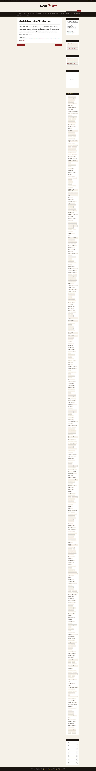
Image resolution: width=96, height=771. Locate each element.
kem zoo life (70, 408)
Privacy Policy (50, 769)
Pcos (74, 549)
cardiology (70, 218)
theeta (69, 685)
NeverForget (70, 508)
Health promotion (71, 349)
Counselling (70, 241)
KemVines (74, 432)
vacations (70, 710)
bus (68, 216)
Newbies (75, 510)
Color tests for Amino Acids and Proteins (72, 238)
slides (73, 644)
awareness (70, 174)
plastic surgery (74, 573)
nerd (74, 502)
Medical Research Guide (72, 485)
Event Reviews (70, 276)
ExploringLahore (71, 283)
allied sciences (74, 145)
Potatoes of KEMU (71, 581)
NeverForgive (70, 510)
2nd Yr (75, 117)
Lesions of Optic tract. (72, 448)
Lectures (62, 13)
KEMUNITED (70, 432)
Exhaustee (70, 279)
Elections (70, 270)
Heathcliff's (70, 351)
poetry (69, 575)
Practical (70, 583)
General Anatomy (71, 308)
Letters (73, 450)
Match (74, 467)
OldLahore (70, 517)
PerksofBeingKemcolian (72, 552)
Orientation (70, 523)
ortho (69, 527)
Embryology (74, 272)
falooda (73, 287)
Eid (76, 268)
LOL (74, 456)
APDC (74, 156)
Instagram (93, 0)
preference (70, 592)
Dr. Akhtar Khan (71, 260)
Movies (69, 500)
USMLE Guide (70, 706)
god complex (70, 314)
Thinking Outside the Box (72, 687)
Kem (48, 6)
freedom (69, 302)
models (69, 498)
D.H (74, 243)
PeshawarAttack (70, 554)
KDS (74, 400)
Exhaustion (75, 279)
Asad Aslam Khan (71, 168)
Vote (69, 717)
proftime (69, 604)
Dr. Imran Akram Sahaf (72, 262)
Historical (70, 360)
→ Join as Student (70, 43)
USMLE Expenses (74, 704)
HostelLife (70, 366)
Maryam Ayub (70, 467)
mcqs (69, 475)
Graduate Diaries (71, 323)
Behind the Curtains (71, 185)
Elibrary (69, 272)
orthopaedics (73, 527)
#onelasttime (70, 98)
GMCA (72, 312)
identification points (72, 372)
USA (72, 702)
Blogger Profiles (71, 203)
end (68, 274)
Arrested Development (72, 164)
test (69, 681)
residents (70, 623)
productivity (70, 600)
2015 (69, 109)
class (74, 229)
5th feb (72, 124)
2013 (69, 105)
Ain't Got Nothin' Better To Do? (72, 141)
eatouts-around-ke (71, 268)
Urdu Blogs (73, 700)
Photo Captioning (71, 560)
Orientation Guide (71, 525)
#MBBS (74, 96)
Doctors (75, 253)
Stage (69, 657)
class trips (70, 233)
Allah (69, 145)
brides (75, 210)
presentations (70, 596)
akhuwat (69, 143)
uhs (68, 694)
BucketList (75, 214)
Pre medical (74, 590)
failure (69, 287)
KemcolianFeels (70, 419)
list (69, 456)
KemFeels (75, 421)
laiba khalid (70, 443)
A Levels (74, 126)
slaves (69, 644)
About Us (27, 15)
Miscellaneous (74, 497)
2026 (68, 742)
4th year (74, 122)
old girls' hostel (71, 516)
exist (69, 281)
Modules (73, 498)
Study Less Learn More (72, 670)
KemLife (49, 13)
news (69, 512)
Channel (75, 222)
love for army (70, 458)
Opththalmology (70, 521)
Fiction (69, 291)
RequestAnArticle (71, 613)
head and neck (70, 347)
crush (72, 243)
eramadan (74, 274)
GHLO (69, 312)
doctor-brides (70, 253)
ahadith (72, 138)
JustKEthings (70, 396)
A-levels (69, 128)
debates (69, 245)
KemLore (57, 13)
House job (75, 366)
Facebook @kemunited (71, 58)
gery (74, 310)
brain (74, 208)
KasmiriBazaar (70, 400)
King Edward (70, 434)
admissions (70, 136)
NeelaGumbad (70, 502)
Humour (69, 370)
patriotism (70, 549)
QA (72, 606)
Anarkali (69, 152)
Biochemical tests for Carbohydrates (72, 190)
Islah (69, 389)
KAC (74, 396)
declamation (74, 245)
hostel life (70, 364)
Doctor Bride (70, 251)
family (69, 289)
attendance (70, 172)
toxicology (70, 691)
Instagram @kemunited (71, 61)
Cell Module (70, 222)
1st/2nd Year (70, 103)
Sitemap (56, 769)
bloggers (69, 205)
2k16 (69, 113)
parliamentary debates (72, 540)
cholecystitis (70, 227)
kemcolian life (70, 415)
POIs (72, 575)
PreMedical (75, 592)
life (72, 452)
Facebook (88, 0)
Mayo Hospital (70, 471)
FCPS (72, 289)
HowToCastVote (70, 368)
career (74, 218)
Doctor (74, 249)
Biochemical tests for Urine (72, 195)
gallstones (70, 306)
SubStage (74, 672)
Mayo (76, 469)
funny (72, 304)
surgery (73, 675)
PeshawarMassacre (71, 556)
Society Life (70, 647)
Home (16, 13)
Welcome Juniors (71, 723)
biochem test (70, 187)
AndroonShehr (74, 154)
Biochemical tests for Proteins (72, 192)
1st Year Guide (70, 101)
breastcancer (70, 210)
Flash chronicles (71, 298)
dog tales (70, 255)
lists (72, 456)
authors (74, 172)
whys (74, 729)
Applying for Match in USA (72, 161)
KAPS (69, 398)
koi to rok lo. (73, 439)
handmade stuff (70, 343)
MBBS (75, 471)
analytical (74, 150)
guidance (69, 330)
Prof (74, 600)
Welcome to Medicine (71, 725)
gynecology (70, 341)
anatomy (74, 152)
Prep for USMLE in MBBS (72, 594)
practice (69, 585)
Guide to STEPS (70, 337)
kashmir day (73, 398)
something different (71, 651)
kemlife (75, 425)
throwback (70, 689)
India (69, 381)
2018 (68, 752)
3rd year (69, 122)
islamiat (72, 389)
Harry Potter (70, 345)
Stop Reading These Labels (71, 659)
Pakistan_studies (71, 535)
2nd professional (74, 113)
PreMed (53, 13)
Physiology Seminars (71, 566)
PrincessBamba (70, 598)
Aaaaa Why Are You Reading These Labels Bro (72, 131)
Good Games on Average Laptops (72, 318)
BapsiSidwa (70, 178)
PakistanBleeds (70, 536)
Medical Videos (70, 489)
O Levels (69, 514)
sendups (69, 638)
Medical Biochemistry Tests (72, 479)
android (69, 154)
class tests (70, 231)
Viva (72, 713)
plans (69, 573)
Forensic (69, 300)
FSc (68, 304)
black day (70, 201)
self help (75, 634)
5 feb (69, 124)
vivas (75, 715)
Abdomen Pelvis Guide (72, 134)
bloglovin (74, 205)
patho (69, 547)
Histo (69, 353)
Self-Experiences (71, 636)
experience (73, 281)
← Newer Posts (21, 44)
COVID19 (75, 241)
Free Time (74, 300)
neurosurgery (70, 506)
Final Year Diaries (71, 293)
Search (79, 10)
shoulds (73, 640)
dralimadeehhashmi (71, 266)
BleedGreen (75, 201)
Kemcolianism (70, 421)
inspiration (73, 381)
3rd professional (71, 120)
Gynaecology (70, 339)
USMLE (20, 13)
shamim (69, 640)
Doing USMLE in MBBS (71, 257)
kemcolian (70, 413)
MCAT (75, 473)
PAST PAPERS (70, 542)
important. (70, 377)
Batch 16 (74, 178)
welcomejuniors (70, 727)
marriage (75, 465)
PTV (73, 604)
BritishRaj (70, 214)
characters (75, 224)
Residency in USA (71, 621)
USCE (75, 702)
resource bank (70, 625)
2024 (68, 745)
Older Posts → (58, 44)
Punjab (69, 606)
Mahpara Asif (70, 462)
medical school (70, 487)
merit (73, 495)
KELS (75, 404)
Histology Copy (70, 358)
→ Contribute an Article (71, 48)
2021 (68, 748)
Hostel (74, 360)
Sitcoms (75, 642)
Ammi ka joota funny (71, 148)
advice (74, 136)
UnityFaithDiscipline (72, 698)
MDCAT (72, 475)
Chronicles (70, 229)
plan (75, 571)
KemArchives (70, 410)
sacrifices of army (71, 632)
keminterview (70, 425)
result (75, 625)
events (75, 276)
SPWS (73, 655)
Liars (69, 452)
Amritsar (69, 150)
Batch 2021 (70, 180)
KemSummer (70, 429)
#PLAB (75, 98)
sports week (74, 653)
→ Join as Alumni (70, 46)
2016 (72, 109)
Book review (70, 208)
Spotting (69, 655)
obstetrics (74, 514)
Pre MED (69, 590)
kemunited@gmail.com (26, 0)
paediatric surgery (71, 531)
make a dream (70, 465)
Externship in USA (71, 285)
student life (74, 663)
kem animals (70, 406)
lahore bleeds (74, 441)
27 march (75, 111)
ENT (71, 274)
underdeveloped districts (72, 696)
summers (69, 675)
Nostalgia (72, 512)
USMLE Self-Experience (72, 708)
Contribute (22, 15)
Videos (69, 713)
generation (70, 310)
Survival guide (70, 677)
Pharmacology (70, 558)
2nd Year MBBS (70, 117)
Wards (74, 721)
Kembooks (75, 410)
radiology (70, 611)
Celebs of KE (70, 220)
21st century (70, 111)
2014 (72, 105)
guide (73, 330)
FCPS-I (76, 289)
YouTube (69, 732)
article (69, 166)
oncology (74, 517)
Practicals (75, 583)
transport (75, 691)
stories (69, 661)
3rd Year (34, 13)
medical (74, 477)
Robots (69, 630)
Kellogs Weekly (70, 404)
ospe (69, 529)
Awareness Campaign (71, 176)
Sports (69, 653)
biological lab (70, 199)
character (70, 224)
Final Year (44, 13)
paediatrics (70, 533)
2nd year (69, 115)
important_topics (71, 375)
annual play (70, 156)
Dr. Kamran (70, 264)
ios (73, 387)
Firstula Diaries (71, 295)
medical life (70, 483)
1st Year (24, 13)
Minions (69, 497)
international (70, 383)
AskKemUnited (70, 170)
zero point (74, 732)
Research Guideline (71, 617)
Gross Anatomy (70, 328)
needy (73, 500)
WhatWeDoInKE (70, 729)
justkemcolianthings (71, 394)
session (73, 638)
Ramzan (74, 611)
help (74, 351)
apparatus (75, 158)
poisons (69, 577)
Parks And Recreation (72, 538)
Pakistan (75, 533)
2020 (68, 749)
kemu (73, 429)
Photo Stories (70, 562)
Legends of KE (70, 446)
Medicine (69, 491)
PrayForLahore (70, 587)
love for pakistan (71, 460)
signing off (70, 642)
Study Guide (70, 668)
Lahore (69, 441)
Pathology (73, 547)
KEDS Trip (72, 402)
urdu (69, 700)
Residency (70, 619)
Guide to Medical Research (71, 335)
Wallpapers (70, 721)
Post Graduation (71, 579)
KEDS (69, 402)
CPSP (69, 243)
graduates (70, 325)
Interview (70, 387)
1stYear (75, 103)
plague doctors (70, 571)
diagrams (69, 249)
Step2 (72, 657)
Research (69, 615)
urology (69, 702)
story (73, 661)
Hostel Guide (70, 362)
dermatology (70, 247)
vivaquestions (70, 715)
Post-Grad (73, 13)
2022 (68, 746)
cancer (72, 216)
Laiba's (75, 443)
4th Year (39, 13)
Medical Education (71, 481)
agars (69, 138)
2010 (68, 763)
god (74, 312)
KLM (68, 439)
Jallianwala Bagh (71, 391)
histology (70, 356)
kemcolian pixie (71, 417)
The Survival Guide (71, 683)
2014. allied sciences (72, 107)
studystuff (70, 672)
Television (74, 679)
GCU (73, 306)
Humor (75, 368)
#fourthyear (70, 96)
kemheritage (70, 423)
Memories (69, 495)
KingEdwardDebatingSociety (72, 437)
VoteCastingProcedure (72, 719)
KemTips (17, 15)
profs (74, 602)
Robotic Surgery (71, 628)
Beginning (70, 183)
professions (70, 602)
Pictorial (67, 13)
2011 (68, 762)
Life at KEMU (70, 454)
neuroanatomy (70, 504)
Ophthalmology (70, 519)
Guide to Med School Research (71, 333)
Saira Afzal (70, 634)
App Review (70, 158)
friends (73, 302)
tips (73, 689)
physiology (70, 564)
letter (69, 450)
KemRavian (73, 427)
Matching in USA (71, 469)
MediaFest (70, 477)
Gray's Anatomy (70, 326)
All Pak (73, 143)
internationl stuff (71, 385)
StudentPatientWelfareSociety (72, 666)
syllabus (69, 679)
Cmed (69, 235)
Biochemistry (70, 197)
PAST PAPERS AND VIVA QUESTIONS (72, 545)
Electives (78, 13)
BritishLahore (70, 212)
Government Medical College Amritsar (71, 321)
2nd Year (29, 13)
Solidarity (70, 649)
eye (76, 285)
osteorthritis (73, 529)
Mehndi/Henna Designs (72, 493)
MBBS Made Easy (70, 473)
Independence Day (71, 379)
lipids (75, 454)
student (69, 663)
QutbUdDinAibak (70, 609)
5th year (69, 126)
